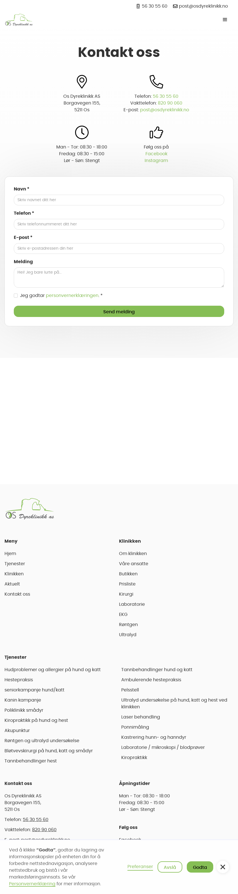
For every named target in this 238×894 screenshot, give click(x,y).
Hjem (10, 553)
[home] (19, 19)
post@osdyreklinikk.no (164, 110)
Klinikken (14, 574)
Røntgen (128, 624)
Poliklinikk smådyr (24, 710)
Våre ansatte (133, 564)
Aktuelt (12, 584)
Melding (23, 261)
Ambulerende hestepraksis (151, 680)
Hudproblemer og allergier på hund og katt (53, 669)
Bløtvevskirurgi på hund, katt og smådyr (49, 751)
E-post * (23, 237)
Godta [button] (200, 867)
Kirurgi (126, 594)
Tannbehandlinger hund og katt (156, 669)
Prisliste (127, 584)
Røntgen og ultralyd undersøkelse (42, 740)
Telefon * (24, 213)
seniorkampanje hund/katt (34, 690)
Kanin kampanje (23, 700)
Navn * (22, 189)
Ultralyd (127, 635)
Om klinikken (133, 553)
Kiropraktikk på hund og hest (36, 720)
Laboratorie (132, 604)
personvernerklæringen (72, 295)
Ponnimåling (135, 727)
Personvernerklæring (32, 884)
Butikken (128, 574)
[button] (225, 19)
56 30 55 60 (165, 96)
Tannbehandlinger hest (31, 761)
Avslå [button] (170, 867)
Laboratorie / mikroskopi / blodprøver (163, 747)
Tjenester (15, 564)
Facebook (156, 154)
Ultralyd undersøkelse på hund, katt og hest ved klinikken (174, 703)
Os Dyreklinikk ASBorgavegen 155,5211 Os (23, 803)
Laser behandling (140, 717)
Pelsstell (130, 690)
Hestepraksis (19, 680)
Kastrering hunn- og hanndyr (153, 737)
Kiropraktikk (134, 757)
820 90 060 (170, 103)
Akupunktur (17, 730)
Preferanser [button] (140, 866)
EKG (123, 614)
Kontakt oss (17, 594)
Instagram (156, 160)
